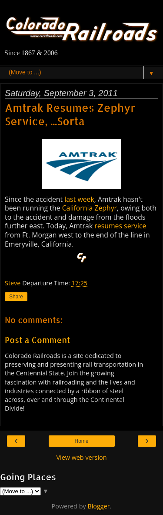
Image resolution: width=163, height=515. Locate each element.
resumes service (120, 226)
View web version (81, 457)
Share (16, 297)
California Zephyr (89, 208)
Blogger (98, 506)
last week (79, 199)
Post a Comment (37, 340)
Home (81, 441)
